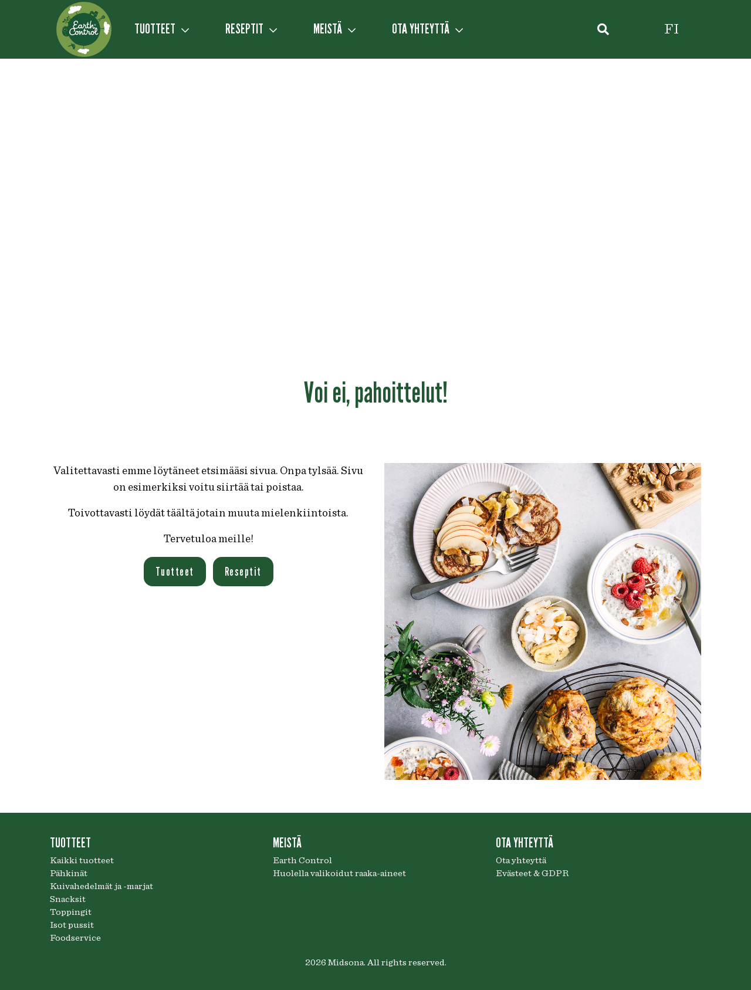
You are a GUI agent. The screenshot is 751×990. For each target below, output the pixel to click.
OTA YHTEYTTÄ (427, 29)
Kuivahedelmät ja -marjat (101, 886)
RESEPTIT (251, 29)
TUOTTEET (161, 29)
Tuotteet (174, 572)
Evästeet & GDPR (532, 873)
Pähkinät (68, 873)
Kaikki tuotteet (82, 860)
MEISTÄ (334, 29)
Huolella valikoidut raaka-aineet (339, 873)
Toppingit (71, 912)
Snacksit (68, 899)
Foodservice (75, 937)
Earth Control (302, 860)
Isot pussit (72, 925)
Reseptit (243, 572)
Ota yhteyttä (521, 860)
